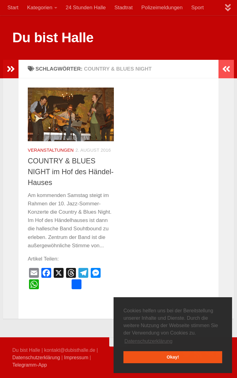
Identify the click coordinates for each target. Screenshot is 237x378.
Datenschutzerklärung (36, 357)
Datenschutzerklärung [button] (148, 341)
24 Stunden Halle (86, 7)
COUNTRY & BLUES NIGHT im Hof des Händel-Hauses (71, 172)
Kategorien (39, 7)
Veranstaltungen (51, 150)
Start (13, 7)
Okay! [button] (173, 357)
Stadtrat (123, 7)
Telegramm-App (29, 365)
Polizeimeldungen (162, 7)
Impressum (76, 357)
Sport (197, 7)
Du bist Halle (53, 37)
